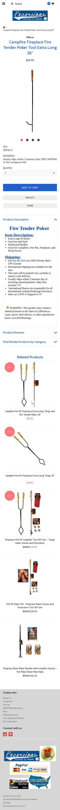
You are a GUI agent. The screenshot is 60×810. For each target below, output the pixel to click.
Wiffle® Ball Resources (13, 708)
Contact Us (7, 701)
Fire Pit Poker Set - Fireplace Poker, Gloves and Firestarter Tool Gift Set (30, 606)
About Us (7, 698)
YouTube (5, 734)
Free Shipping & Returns (13, 718)
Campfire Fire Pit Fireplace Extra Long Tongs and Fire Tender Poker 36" (30, 413)
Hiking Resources (10, 715)
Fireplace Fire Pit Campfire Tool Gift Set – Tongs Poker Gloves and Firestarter (30, 541)
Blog (5, 711)
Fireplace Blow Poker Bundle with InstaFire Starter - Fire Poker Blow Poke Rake (30, 670)
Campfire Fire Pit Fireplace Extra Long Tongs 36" (30, 475)
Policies (6, 704)
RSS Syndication (10, 721)
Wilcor (30, 37)
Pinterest (11, 734)
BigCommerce (20, 806)
